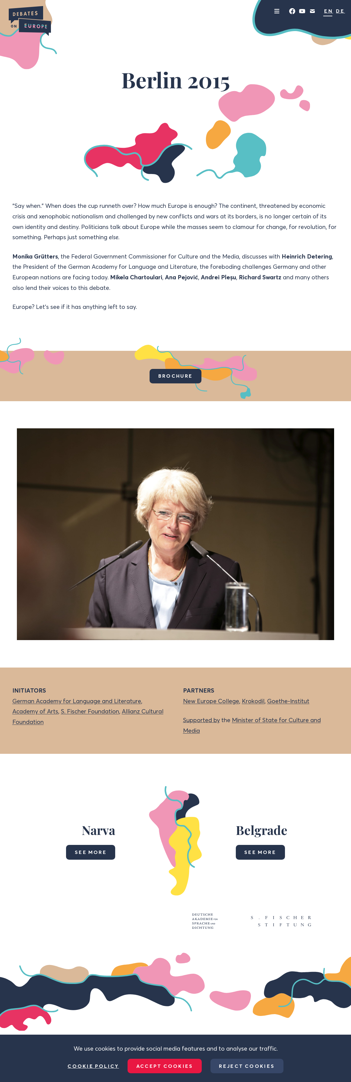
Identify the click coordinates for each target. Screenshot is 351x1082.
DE (340, 11)
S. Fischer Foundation (90, 711)
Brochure (175, 376)
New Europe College (211, 701)
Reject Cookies (247, 1066)
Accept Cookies (164, 1066)
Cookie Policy (93, 1066)
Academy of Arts (35, 711)
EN (328, 11)
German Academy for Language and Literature (76, 701)
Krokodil (253, 701)
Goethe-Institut (288, 701)
